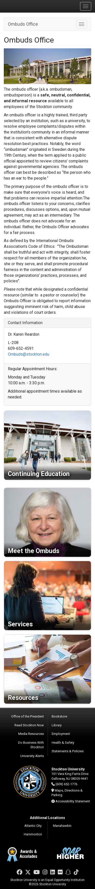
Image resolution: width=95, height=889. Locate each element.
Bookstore (59, 716)
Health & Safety (63, 742)
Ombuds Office (23, 24)
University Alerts (32, 756)
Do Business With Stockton (31, 745)
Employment (61, 734)
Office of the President (27, 716)
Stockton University (28, 6)
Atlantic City (33, 826)
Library (57, 725)
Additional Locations (47, 818)
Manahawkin (62, 826)
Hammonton (33, 834)
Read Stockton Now (29, 725)
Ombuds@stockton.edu (28, 354)
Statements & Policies (68, 751)
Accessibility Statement (72, 801)
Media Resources (31, 734)
